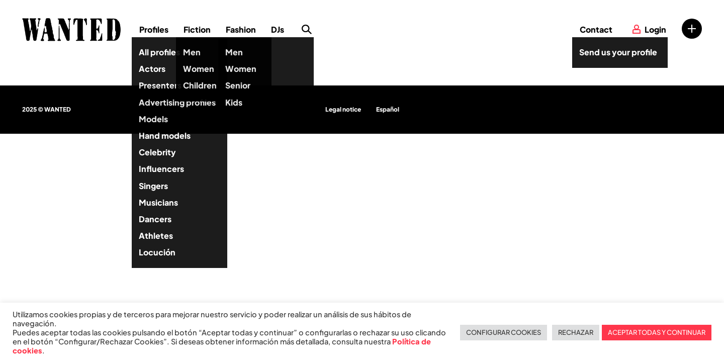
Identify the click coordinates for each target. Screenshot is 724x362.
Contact (596, 29)
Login (655, 29)
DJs (277, 29)
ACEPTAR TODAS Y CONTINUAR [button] (656, 332)
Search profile (306, 29)
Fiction (197, 29)
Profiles (153, 29)
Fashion (241, 29)
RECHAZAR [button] (575, 332)
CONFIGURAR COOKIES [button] (503, 332)
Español (387, 109)
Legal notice (343, 109)
